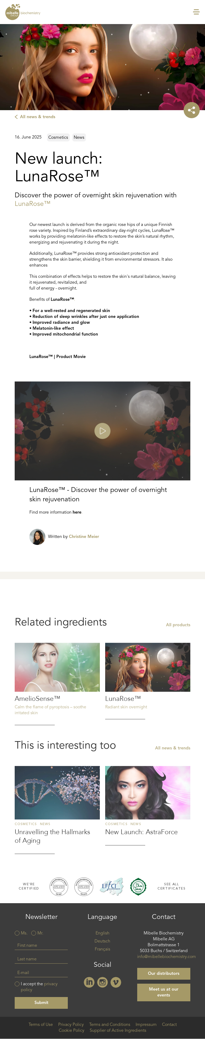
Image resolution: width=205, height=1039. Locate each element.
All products (178, 665)
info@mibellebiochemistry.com (166, 957)
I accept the (39, 987)
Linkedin (89, 982)
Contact (169, 1025)
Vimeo (116, 982)
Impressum (146, 1025)
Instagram (102, 982)
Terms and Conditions (109, 1025)
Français (102, 949)
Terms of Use (41, 1025)
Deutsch (102, 941)
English (102, 933)
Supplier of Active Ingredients (118, 1031)
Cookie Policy (71, 1031)
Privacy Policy (71, 1025)
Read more (57, 724)
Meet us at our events (163, 992)
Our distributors (163, 974)
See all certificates (171, 886)
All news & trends (37, 117)
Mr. (40, 933)
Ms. (24, 933)
